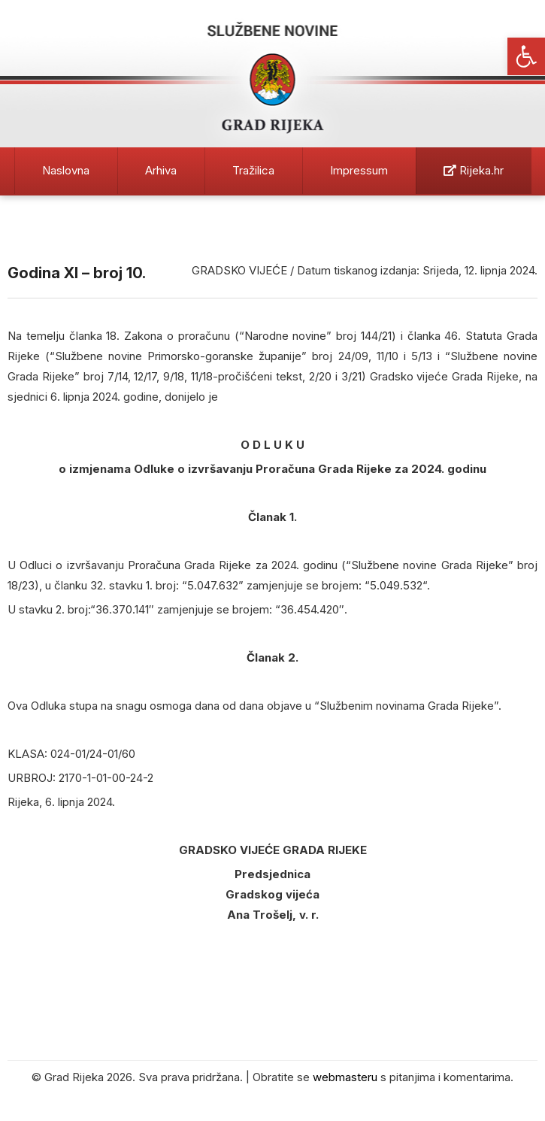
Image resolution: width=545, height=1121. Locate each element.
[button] (526, 56)
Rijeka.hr (474, 170)
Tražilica (253, 170)
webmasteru (345, 1077)
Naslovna (65, 170)
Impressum (359, 170)
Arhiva (161, 170)
